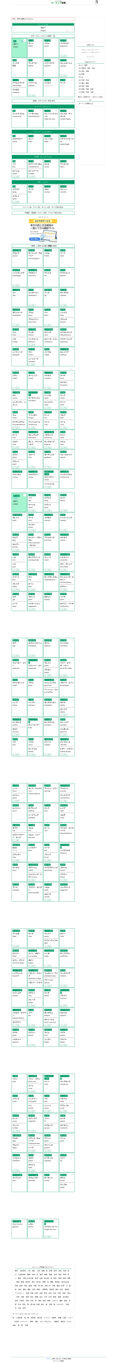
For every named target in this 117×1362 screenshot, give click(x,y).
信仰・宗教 (20, 1297)
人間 (38, 1271)
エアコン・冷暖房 (50, 1318)
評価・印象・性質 (32, 1293)
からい (69, 1321)
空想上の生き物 (28, 1278)
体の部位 (66, 1297)
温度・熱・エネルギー (56, 1304)
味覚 (64, 1293)
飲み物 (46, 1278)
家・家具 (54, 1278)
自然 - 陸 (48, 1286)
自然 (60, 1271)
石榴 (26, 1325)
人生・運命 (31, 1271)
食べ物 (40, 1286)
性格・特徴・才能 (21, 1286)
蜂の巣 (39, 1318)
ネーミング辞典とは (86, 103)
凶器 (14, 1325)
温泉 (65, 1318)
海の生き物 (65, 1282)
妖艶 (31, 1321)
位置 (35, 1286)
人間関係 (45, 1289)
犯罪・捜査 (36, 1289)
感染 (36, 1321)
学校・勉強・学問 (58, 1286)
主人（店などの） (46, 1321)
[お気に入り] (24, 40)
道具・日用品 (19, 1301)
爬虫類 (57, 1282)
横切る (63, 1321)
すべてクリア (90, 56)
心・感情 (84, 65)
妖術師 (33, 1318)
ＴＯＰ (48, 1359)
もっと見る (63, 56)
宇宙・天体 (30, 1301)
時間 (44, 1282)
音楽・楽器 (58, 1274)
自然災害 (23, 1271)
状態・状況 (30, 1297)
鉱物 (30, 1286)
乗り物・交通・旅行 (37, 1304)
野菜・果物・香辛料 (23, 1282)
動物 (50, 1274)
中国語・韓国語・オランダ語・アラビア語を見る (43, 213)
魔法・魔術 (27, 1289)
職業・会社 (39, 1297)
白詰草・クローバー (21, 1321)
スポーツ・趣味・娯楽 (59, 1301)
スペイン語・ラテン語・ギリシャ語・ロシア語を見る (43, 207)
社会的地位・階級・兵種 (26, 1274)
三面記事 (19, 1318)
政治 (20, 1289)
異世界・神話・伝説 (56, 1289)
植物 (59, 1297)
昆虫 (68, 1293)
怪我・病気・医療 (64, 1278)
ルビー (70, 1318)
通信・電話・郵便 (44, 1301)
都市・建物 (44, 1274)
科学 (24, 1308)
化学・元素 (57, 1293)
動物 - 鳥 (45, 1271)
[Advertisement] (58, 11)
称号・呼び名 (36, 1282)
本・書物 (50, 1282)
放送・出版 (39, 1278)
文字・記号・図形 (50, 1297)
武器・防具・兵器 (46, 1293)
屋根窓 (56, 1321)
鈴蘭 (59, 1318)
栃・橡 (26, 1318)
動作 (16, 1271)
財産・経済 (53, 1271)
